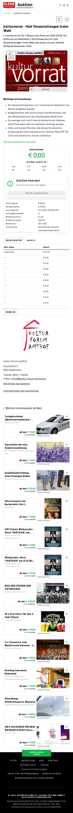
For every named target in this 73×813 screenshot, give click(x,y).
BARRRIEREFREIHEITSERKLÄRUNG (34, 778)
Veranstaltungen (22, 13)
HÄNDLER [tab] (10, 312)
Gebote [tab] (31, 240)
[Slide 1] (36, 86)
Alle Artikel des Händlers (16, 384)
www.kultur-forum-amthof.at (35, 135)
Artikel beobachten (36, 193)
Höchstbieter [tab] (14, 240)
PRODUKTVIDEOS (51, 774)
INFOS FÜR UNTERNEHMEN (23, 774)
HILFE (13, 760)
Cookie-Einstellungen (34, 769)
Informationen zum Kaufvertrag (21, 391)
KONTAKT (53, 760)
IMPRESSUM (28, 760)
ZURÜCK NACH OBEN (36, 753)
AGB (41, 760)
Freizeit (7, 13)
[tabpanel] (36, 350)
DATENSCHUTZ (28, 765)
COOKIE (45, 765)
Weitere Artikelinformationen (19, 142)
